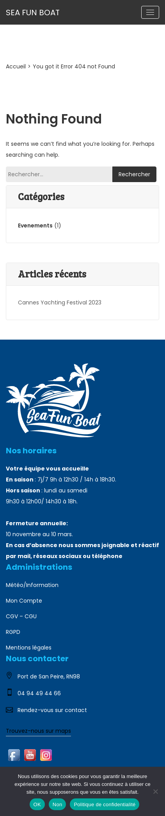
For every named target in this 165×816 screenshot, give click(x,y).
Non (57, 804)
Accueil (16, 66)
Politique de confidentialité (104, 804)
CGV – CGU (21, 616)
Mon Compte (24, 601)
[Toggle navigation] (150, 12)
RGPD (13, 632)
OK (37, 804)
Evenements (35, 225)
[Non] (155, 791)
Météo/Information (32, 585)
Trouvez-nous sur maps (38, 731)
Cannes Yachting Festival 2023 (59, 302)
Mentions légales (28, 647)
